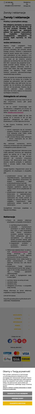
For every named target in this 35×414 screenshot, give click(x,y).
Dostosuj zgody (17, 398)
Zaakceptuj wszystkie (17, 403)
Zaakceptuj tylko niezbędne (17, 393)
